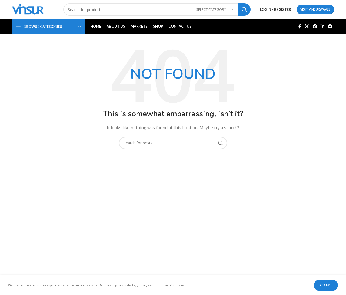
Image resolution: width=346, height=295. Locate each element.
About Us (185, 215)
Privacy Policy (244, 206)
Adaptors (103, 217)
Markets (184, 234)
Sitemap (239, 234)
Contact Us (187, 244)
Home (182, 206)
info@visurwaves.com (311, 253)
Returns (239, 215)
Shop (181, 225)
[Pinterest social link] (315, 26)
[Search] (157, 9)
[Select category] (215, 9)
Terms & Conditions (249, 225)
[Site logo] (28, 9)
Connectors (105, 206)
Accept (325, 285)
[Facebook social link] (300, 26)
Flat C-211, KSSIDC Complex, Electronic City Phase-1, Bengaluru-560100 (308, 222)
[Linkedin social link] (322, 26)
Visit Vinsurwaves (315, 9)
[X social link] (307, 26)
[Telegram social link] (330, 26)
